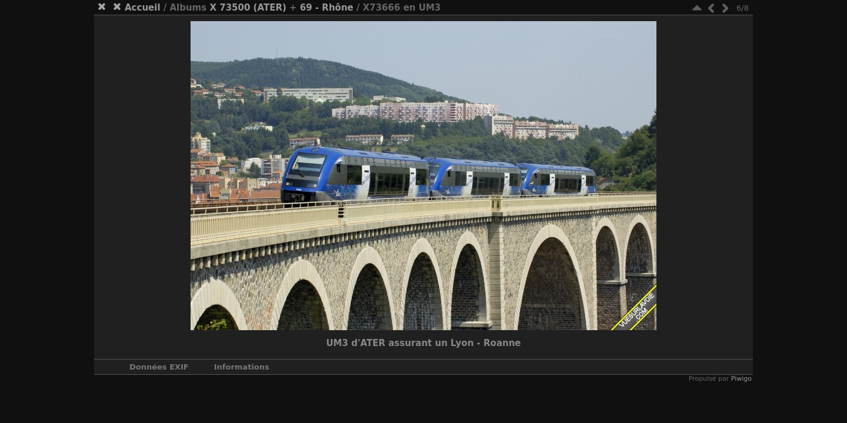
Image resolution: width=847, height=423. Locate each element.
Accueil (143, 7)
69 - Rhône (327, 7)
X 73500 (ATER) (247, 7)
